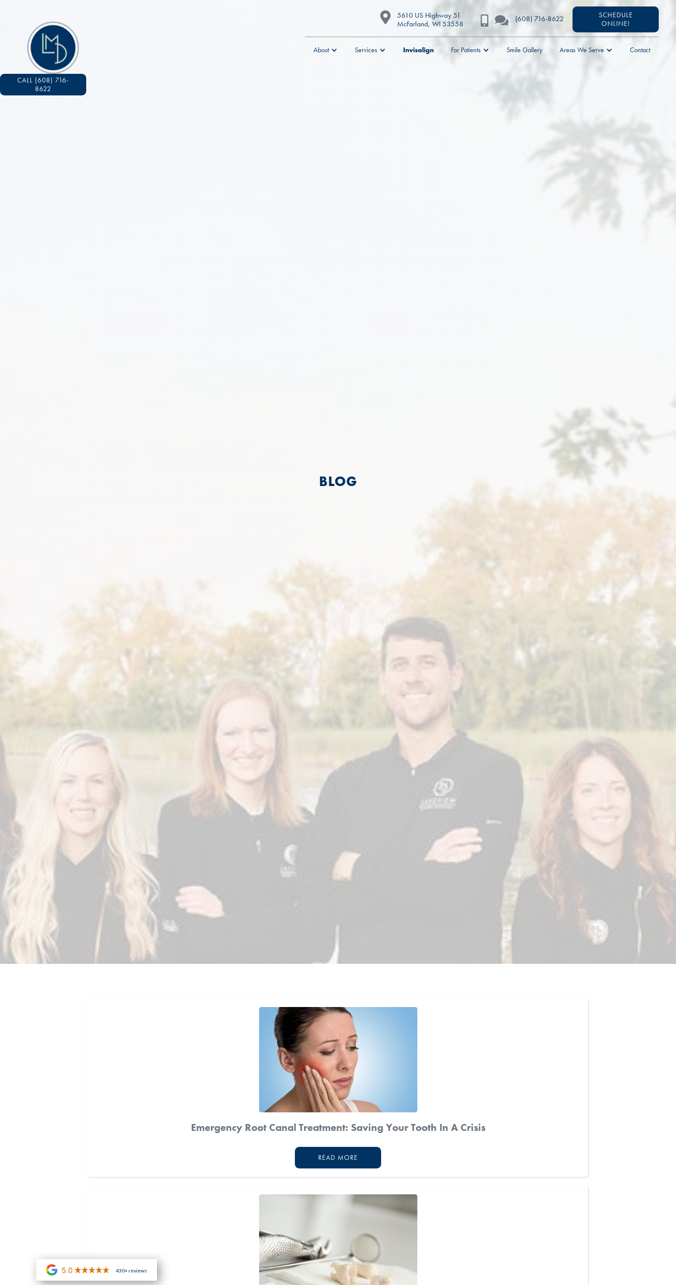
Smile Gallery (524, 49)
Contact (640, 49)
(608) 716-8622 (539, 18)
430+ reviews (131, 1270)
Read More (338, 1157)
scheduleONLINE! (616, 19)
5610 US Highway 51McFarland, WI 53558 (430, 19)
